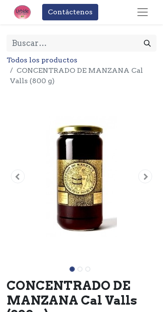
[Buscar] (147, 43)
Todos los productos (42, 60)
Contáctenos (70, 12)
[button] (18, 176)
